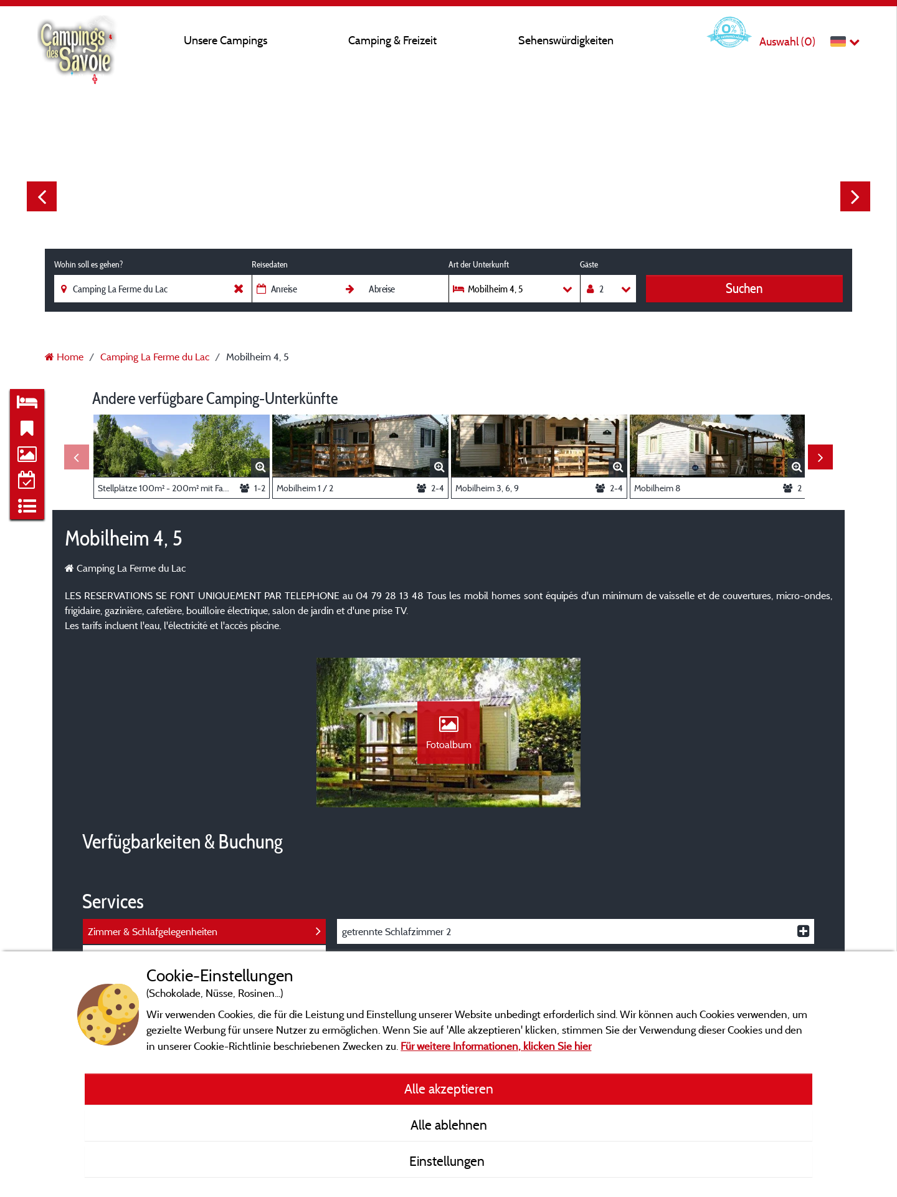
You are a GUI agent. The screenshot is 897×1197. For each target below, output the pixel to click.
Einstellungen (448, 1161)
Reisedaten (270, 264)
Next (855, 196)
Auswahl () (787, 41)
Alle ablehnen (449, 1125)
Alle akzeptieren (448, 1088)
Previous (42, 196)
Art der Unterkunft (478, 264)
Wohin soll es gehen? (88, 264)
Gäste (589, 264)
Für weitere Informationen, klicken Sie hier (496, 1045)
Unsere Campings (225, 40)
